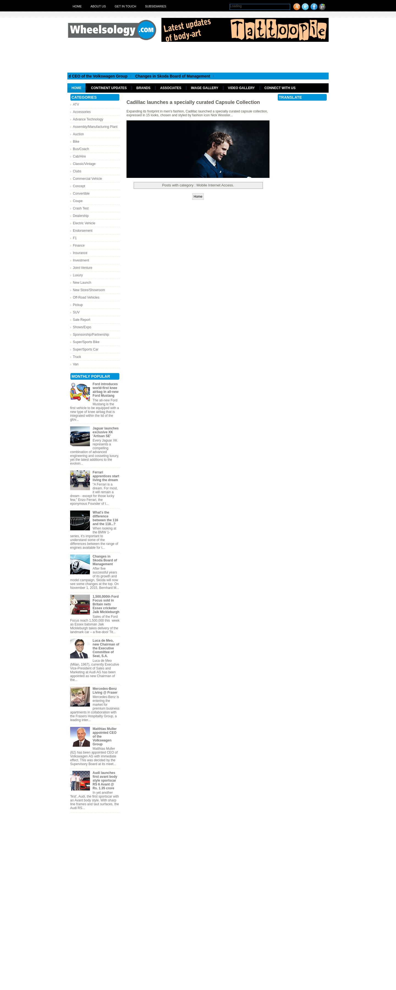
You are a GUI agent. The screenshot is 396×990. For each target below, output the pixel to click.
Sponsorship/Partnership (91, 335)
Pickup (78, 305)
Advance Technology (88, 119)
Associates (170, 88)
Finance (79, 245)
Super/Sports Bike (86, 342)
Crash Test (81, 208)
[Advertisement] (198, 57)
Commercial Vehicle (87, 179)
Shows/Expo (82, 327)
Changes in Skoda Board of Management (177, 76)
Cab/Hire (79, 156)
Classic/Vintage (84, 164)
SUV (76, 312)
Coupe (77, 201)
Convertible (81, 193)
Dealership (81, 216)
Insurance (80, 253)
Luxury (78, 275)
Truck (77, 357)
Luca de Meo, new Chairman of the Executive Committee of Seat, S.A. (106, 648)
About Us (98, 6)
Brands (143, 88)
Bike (76, 142)
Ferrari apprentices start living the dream (106, 476)
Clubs (77, 171)
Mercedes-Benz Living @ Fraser (105, 690)
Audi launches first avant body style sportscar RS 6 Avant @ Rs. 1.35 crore (105, 780)
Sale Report (81, 320)
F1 (75, 238)
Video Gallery (241, 88)
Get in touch (125, 6)
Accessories (82, 112)
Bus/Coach (81, 149)
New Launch (82, 283)
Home (77, 6)
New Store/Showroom (89, 290)
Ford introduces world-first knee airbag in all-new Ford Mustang (106, 390)
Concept (79, 186)
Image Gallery (204, 88)
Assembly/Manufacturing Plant (95, 127)
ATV (76, 104)
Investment (81, 260)
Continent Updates (109, 88)
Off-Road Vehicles (86, 297)
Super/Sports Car (85, 349)
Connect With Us (279, 88)
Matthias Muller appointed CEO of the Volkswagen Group (80, 76)
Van (75, 364)
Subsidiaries (155, 6)
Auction (78, 134)
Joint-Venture (82, 268)
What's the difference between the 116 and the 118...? (105, 518)
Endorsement (82, 231)
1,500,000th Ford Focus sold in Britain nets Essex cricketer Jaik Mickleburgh (106, 604)
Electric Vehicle (84, 223)
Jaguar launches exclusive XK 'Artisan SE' (106, 432)
